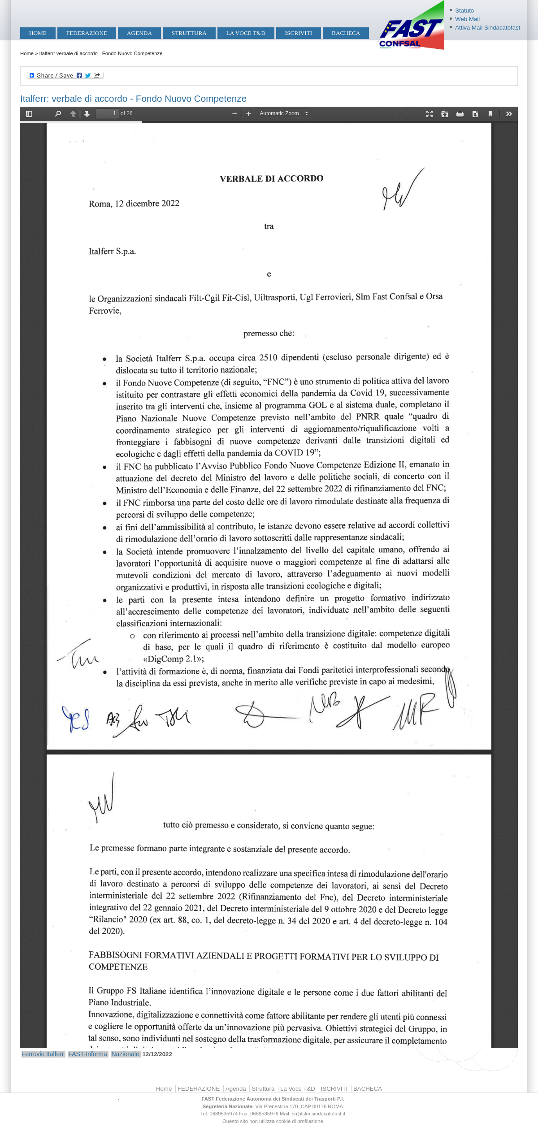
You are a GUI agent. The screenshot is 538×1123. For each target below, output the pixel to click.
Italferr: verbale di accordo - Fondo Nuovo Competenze (133, 98)
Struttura (189, 33)
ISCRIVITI (298, 33)
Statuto (464, 10)
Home (38, 33)
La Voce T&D (245, 33)
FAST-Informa (87, 1054)
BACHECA (346, 33)
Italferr (55, 1054)
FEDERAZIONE (86, 33)
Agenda (139, 33)
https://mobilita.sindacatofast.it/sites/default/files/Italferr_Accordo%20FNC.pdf (269, 577)
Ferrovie (33, 1054)
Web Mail (467, 19)
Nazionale (125, 1054)
